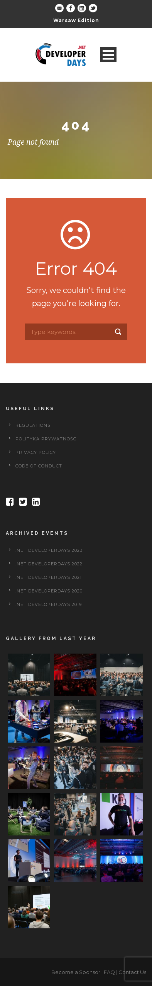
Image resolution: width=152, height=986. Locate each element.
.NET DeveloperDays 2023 (49, 550)
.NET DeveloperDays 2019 (48, 604)
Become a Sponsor (75, 972)
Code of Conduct (38, 466)
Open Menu (108, 54)
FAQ (109, 972)
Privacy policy (35, 452)
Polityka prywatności (46, 439)
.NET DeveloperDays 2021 (48, 577)
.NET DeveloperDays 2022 (49, 564)
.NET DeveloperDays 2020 (49, 591)
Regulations (33, 425)
